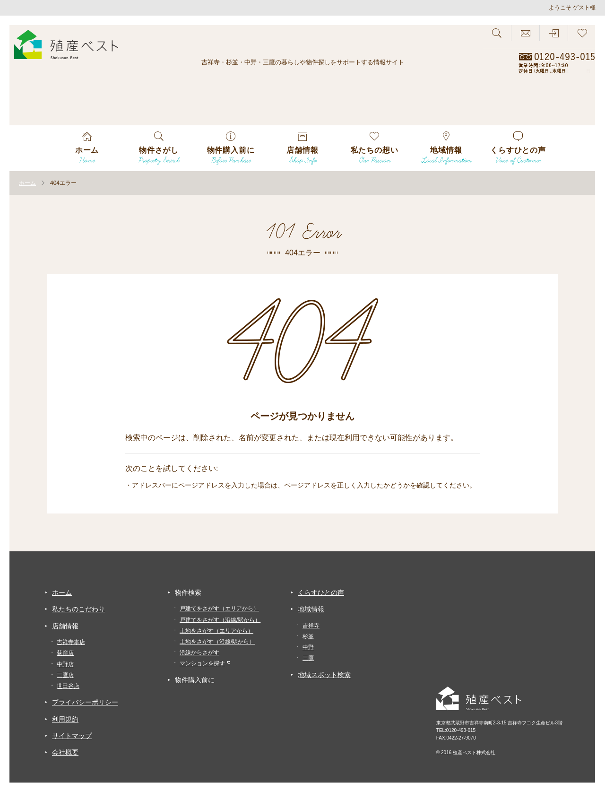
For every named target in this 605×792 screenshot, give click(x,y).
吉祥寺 (311, 625)
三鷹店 (65, 675)
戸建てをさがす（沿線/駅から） (220, 620)
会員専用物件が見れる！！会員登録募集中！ (553, 113)
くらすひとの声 (321, 592)
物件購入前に (195, 680)
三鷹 (308, 658)
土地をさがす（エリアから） (216, 630)
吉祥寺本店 (71, 642)
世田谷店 (68, 686)
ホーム (62, 592)
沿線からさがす (199, 652)
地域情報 (311, 609)
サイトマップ (72, 736)
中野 (308, 647)
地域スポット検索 (324, 675)
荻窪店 (65, 653)
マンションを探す (202, 663)
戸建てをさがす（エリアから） (219, 608)
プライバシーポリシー (85, 702)
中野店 (65, 664)
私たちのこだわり (78, 609)
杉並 (308, 636)
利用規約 (65, 719)
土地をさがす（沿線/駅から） (217, 641)
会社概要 (65, 752)
